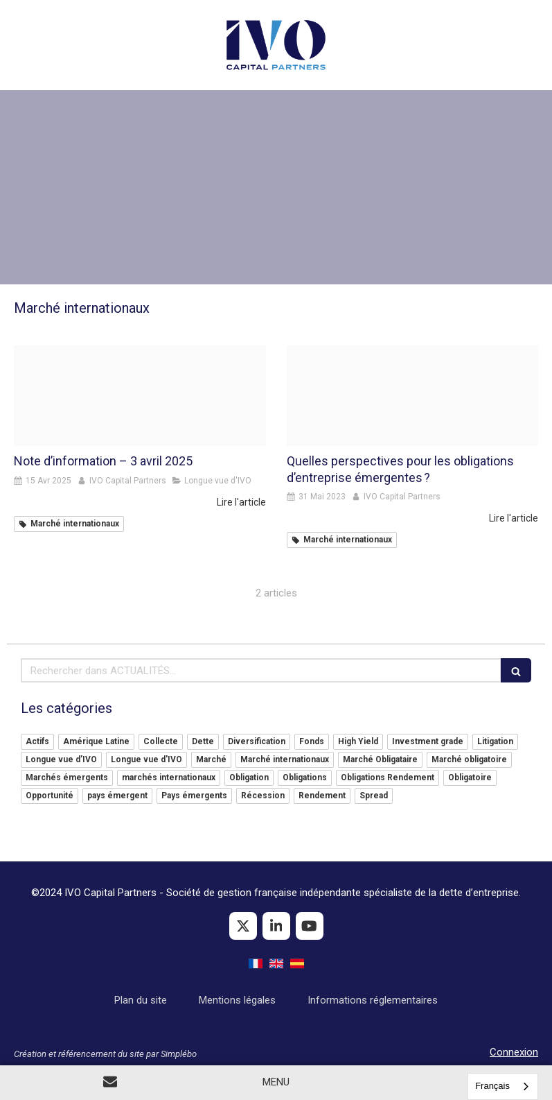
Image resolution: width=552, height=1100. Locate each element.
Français (492, 1086)
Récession (263, 795)
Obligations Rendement (387, 777)
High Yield (358, 741)
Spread (373, 795)
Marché (211, 759)
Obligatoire (470, 777)
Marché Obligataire (380, 759)
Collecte (160, 741)
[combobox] (503, 1086)
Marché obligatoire (469, 759)
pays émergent (117, 795)
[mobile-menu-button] (276, 1082)
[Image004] (140, 395)
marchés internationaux (168, 777)
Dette (203, 741)
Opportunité (49, 795)
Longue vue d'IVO (146, 759)
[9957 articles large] (413, 395)
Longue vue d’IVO (61, 759)
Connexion (514, 1052)
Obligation (249, 777)
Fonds (311, 741)
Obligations (305, 777)
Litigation (495, 741)
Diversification (256, 741)
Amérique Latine (96, 741)
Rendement (322, 795)
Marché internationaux (284, 759)
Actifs (37, 741)
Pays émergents (194, 795)
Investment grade (427, 741)
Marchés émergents (67, 777)
